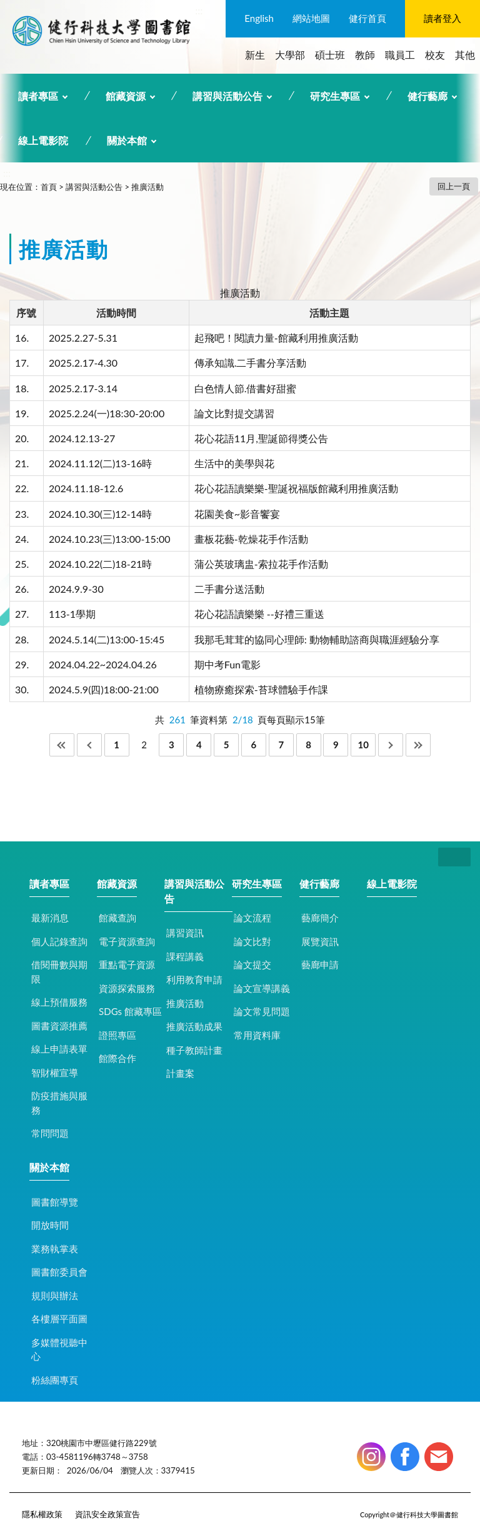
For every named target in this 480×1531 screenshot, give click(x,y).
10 (363, 744)
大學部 (290, 55)
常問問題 (50, 1133)
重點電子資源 (127, 964)
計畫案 (180, 1073)
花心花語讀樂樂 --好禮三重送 (259, 614)
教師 (365, 55)
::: (198, 10)
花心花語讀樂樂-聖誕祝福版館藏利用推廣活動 (296, 488)
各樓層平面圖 (59, 1318)
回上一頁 (454, 186)
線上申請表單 (59, 1048)
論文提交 (252, 964)
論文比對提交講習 (234, 413)
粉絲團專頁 (54, 1379)
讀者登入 (442, 18)
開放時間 (50, 1225)
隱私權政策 (42, 1514)
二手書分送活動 (229, 589)
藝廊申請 (320, 964)
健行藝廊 (428, 96)
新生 (255, 55)
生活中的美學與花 (234, 463)
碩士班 (330, 55)
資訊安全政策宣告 (107, 1514)
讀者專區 (38, 96)
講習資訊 (185, 932)
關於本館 (127, 140)
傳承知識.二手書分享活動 (250, 363)
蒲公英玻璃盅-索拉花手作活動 (261, 564)
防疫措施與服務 (59, 1103)
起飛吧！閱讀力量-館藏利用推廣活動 (276, 338)
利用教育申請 (194, 979)
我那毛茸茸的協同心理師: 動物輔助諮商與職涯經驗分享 (316, 639)
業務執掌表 (54, 1248)
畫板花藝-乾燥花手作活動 (251, 539)
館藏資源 (126, 96)
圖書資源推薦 (59, 1025)
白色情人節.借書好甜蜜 (245, 388)
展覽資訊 (320, 941)
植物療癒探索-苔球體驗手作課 (261, 689)
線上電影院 (43, 140)
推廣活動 (147, 187)
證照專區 (117, 1035)
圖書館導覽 (54, 1201)
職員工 (400, 55)
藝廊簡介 (320, 917)
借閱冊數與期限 (59, 971)
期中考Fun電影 (227, 664)
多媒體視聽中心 (59, 1349)
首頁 (49, 187)
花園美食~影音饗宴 (237, 514)
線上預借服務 (59, 1002)
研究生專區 (335, 96)
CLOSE (454, 857)
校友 (435, 55)
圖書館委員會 (59, 1271)
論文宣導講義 (262, 988)
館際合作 (117, 1058)
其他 (465, 55)
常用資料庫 (257, 1035)
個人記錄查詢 (59, 941)
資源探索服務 (127, 988)
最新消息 (50, 917)
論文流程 (252, 917)
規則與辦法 (54, 1295)
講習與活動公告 (227, 96)
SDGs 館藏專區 (130, 1011)
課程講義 (185, 956)
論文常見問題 (262, 1011)
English (259, 18)
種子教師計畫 (194, 1050)
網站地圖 (311, 18)
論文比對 (252, 941)
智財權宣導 (54, 1072)
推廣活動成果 (194, 1026)
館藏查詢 (117, 917)
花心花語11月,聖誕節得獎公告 (261, 438)
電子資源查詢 (127, 941)
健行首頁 (367, 18)
